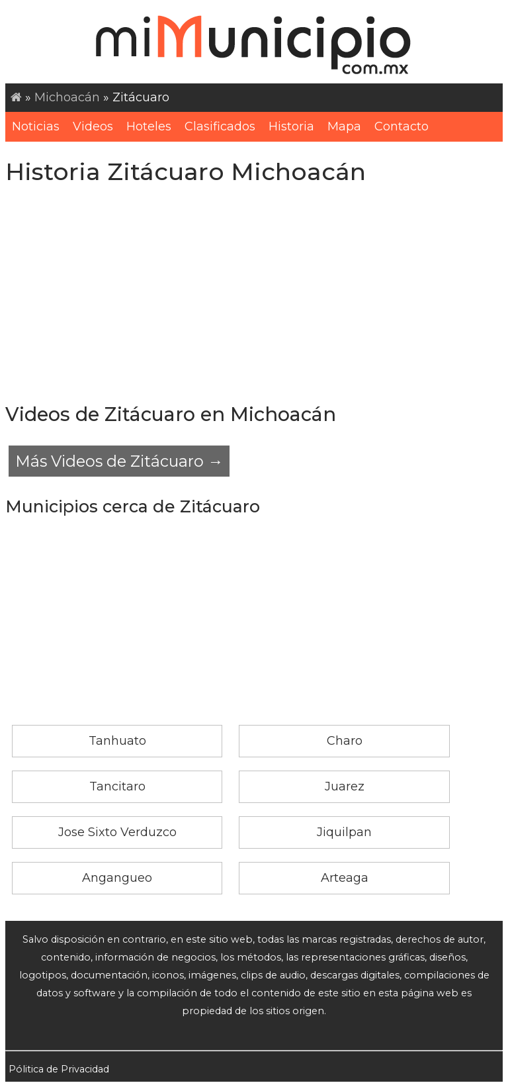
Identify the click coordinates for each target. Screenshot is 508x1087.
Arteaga (344, 878)
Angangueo (117, 878)
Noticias (36, 126)
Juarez (344, 786)
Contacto (401, 126)
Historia (291, 126)
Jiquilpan (344, 832)
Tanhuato (117, 740)
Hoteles (148, 126)
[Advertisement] (254, 294)
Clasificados (220, 126)
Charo (344, 740)
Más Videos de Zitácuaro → (119, 461)
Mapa (344, 126)
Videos (93, 126)
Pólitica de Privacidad (59, 1069)
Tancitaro (117, 786)
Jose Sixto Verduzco (117, 832)
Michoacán (67, 97)
